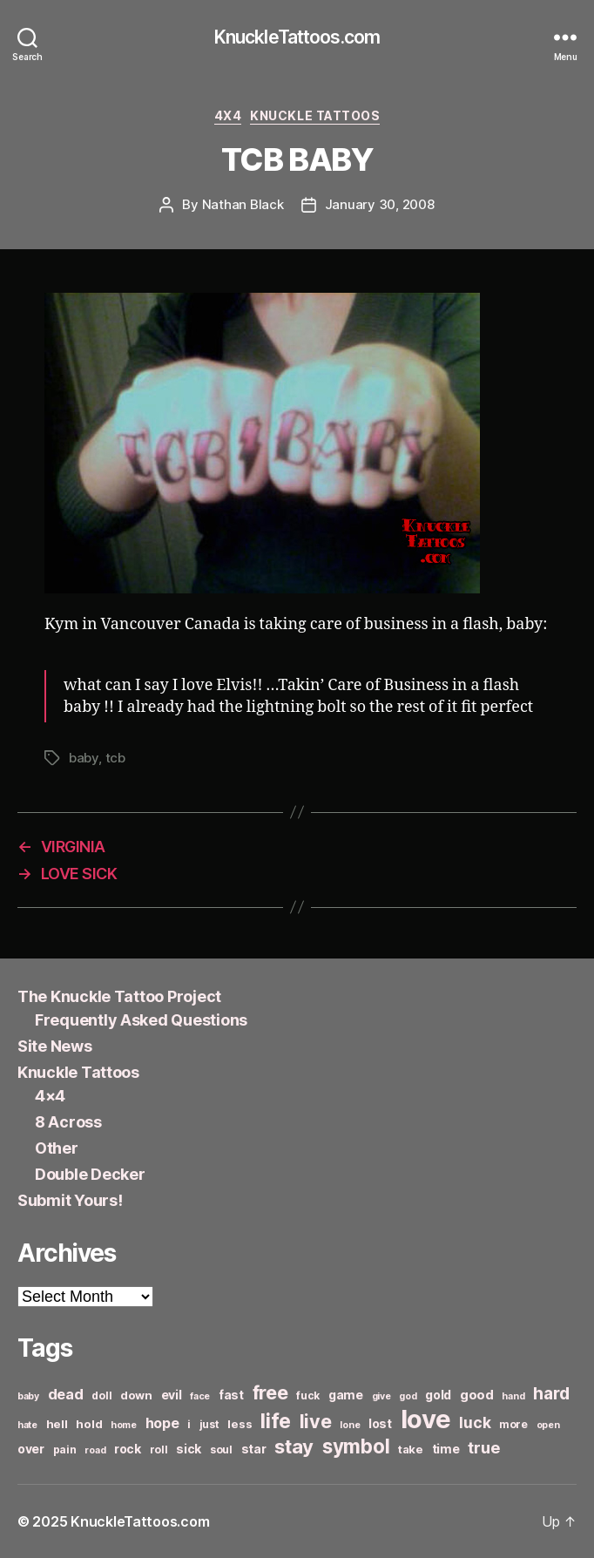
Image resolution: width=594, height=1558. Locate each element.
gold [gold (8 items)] (438, 1394)
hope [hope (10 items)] (162, 1423)
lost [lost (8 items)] (380, 1423)
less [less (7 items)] (239, 1424)
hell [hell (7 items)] (57, 1424)
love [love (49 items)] (426, 1419)
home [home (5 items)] (124, 1425)
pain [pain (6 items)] (65, 1449)
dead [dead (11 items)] (66, 1394)
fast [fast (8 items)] (231, 1394)
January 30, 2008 (380, 204)
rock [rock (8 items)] (127, 1448)
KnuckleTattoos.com (297, 37)
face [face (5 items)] (200, 1396)
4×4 (50, 1096)
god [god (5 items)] (407, 1396)
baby (83, 757)
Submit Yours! (70, 1200)
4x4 (228, 115)
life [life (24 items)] (275, 1420)
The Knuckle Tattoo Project (119, 996)
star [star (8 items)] (254, 1448)
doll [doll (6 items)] (101, 1395)
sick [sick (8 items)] (188, 1448)
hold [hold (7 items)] (89, 1424)
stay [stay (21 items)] (294, 1446)
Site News (54, 1046)
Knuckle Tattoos (315, 115)
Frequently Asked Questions (141, 1020)
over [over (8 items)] (30, 1448)
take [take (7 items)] (410, 1449)
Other (56, 1148)
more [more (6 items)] (513, 1424)
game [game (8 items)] (345, 1394)
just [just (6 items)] (209, 1424)
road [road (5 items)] (94, 1450)
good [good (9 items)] (477, 1394)
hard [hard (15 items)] (551, 1393)
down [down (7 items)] (136, 1395)
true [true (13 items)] (483, 1447)
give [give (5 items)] (381, 1396)
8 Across (68, 1122)
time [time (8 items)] (446, 1448)
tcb (115, 757)
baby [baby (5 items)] (28, 1396)
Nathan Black (243, 204)
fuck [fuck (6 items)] (308, 1395)
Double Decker (90, 1174)
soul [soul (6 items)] (221, 1449)
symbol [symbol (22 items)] (355, 1446)
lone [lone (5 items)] (350, 1425)
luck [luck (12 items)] (474, 1422)
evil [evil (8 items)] (171, 1394)
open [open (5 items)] (548, 1425)
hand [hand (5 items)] (513, 1396)
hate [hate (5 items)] (27, 1425)
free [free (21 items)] (270, 1392)
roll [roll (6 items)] (159, 1449)
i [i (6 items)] (189, 1424)
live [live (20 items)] (316, 1421)
